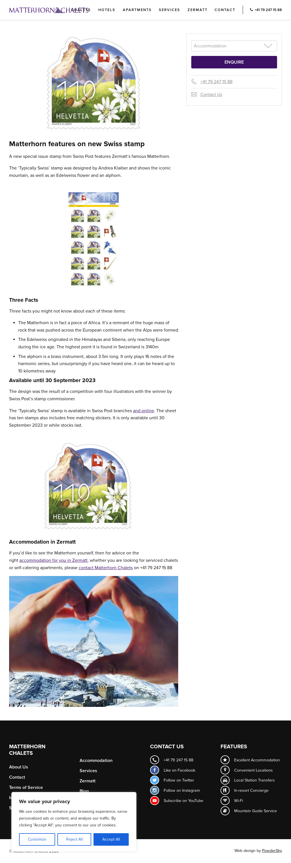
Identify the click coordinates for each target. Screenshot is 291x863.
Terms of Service (26, 787)
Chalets (81, 10)
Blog (84, 791)
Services (169, 10)
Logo (58, 10)
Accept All (111, 839)
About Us (18, 767)
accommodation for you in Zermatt (53, 560)
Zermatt (197, 10)
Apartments (137, 10)
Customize (37, 839)
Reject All (74, 839)
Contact (225, 10)
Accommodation (96, 760)
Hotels (106, 10)
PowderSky (272, 850)
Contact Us (211, 94)
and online (143, 411)
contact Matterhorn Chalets (106, 568)
